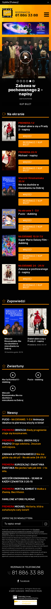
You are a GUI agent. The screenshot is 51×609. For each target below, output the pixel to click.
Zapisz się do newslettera (17, 518)
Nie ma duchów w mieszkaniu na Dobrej (31, 186)
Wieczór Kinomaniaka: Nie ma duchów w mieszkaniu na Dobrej (12, 343)
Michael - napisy (28, 155)
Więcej (27, 136)
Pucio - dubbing (27, 213)
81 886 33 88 (26, 15)
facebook (24, 581)
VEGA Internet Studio (33, 591)
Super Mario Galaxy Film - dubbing (33, 241)
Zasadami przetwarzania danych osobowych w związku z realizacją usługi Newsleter (23, 532)
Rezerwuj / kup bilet (32, 143)
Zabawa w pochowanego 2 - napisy (25, 90)
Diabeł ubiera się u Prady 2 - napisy (33, 128)
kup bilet (25, 104)
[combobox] (25, 2)
